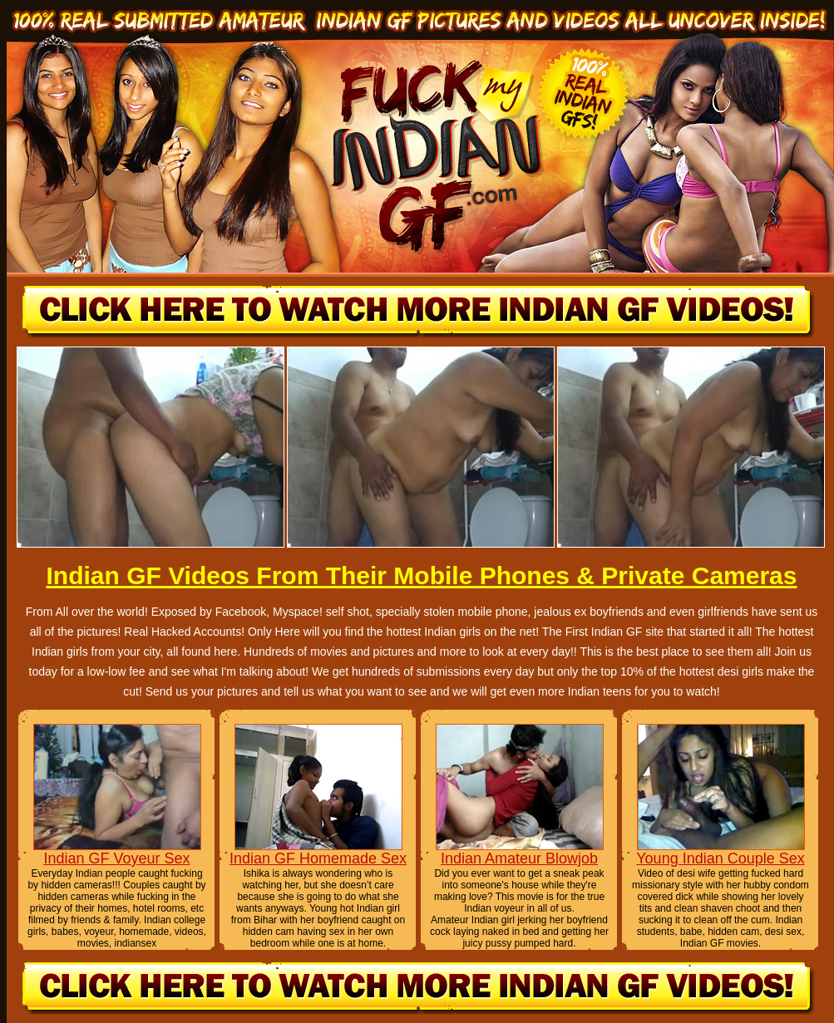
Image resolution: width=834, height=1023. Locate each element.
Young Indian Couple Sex (720, 858)
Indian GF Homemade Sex (318, 858)
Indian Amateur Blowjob (519, 858)
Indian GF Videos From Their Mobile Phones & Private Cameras (421, 575)
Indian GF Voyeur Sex (116, 858)
